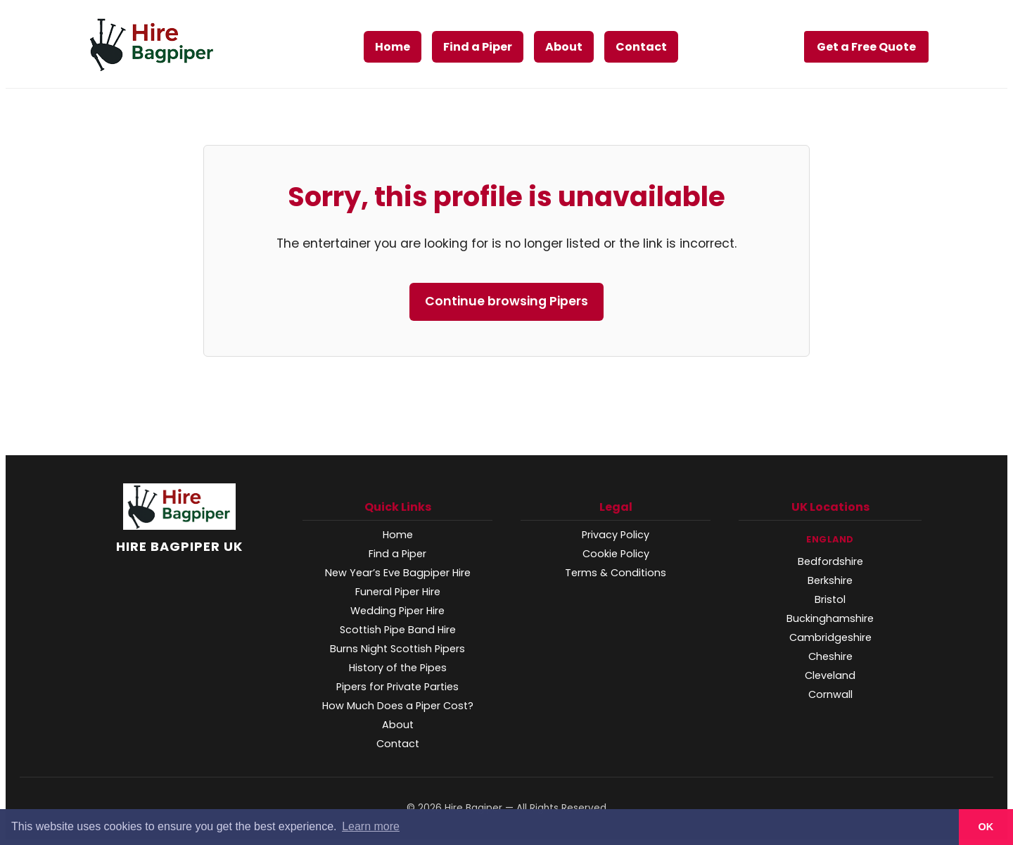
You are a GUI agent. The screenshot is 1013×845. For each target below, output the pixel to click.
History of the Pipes (398, 668)
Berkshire (830, 580)
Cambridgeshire (830, 637)
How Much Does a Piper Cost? (397, 706)
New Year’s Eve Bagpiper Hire (398, 573)
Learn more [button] (371, 826)
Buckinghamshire (830, 618)
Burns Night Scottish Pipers (397, 649)
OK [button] (986, 826)
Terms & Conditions (615, 573)
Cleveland (830, 675)
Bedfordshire (830, 561)
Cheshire (830, 656)
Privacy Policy (615, 535)
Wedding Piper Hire (397, 611)
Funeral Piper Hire (397, 592)
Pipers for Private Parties (397, 687)
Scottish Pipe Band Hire (398, 630)
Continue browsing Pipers (506, 301)
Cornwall (830, 694)
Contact (641, 47)
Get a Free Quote (866, 47)
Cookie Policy (615, 554)
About (563, 47)
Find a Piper (477, 47)
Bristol (830, 599)
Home (392, 47)
